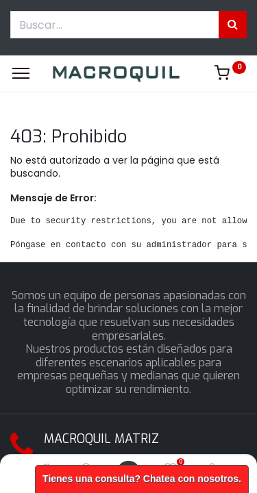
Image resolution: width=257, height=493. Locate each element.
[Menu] (21, 73)
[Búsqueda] (233, 24)
